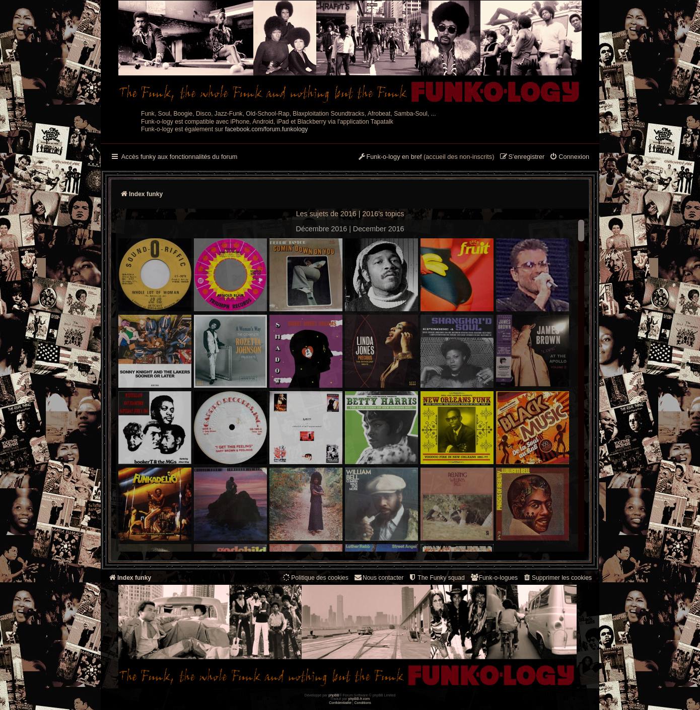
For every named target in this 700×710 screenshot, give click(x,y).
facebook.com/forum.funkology (266, 129)
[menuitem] (569, 157)
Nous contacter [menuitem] (378, 577)
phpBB (333, 695)
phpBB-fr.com (359, 698)
